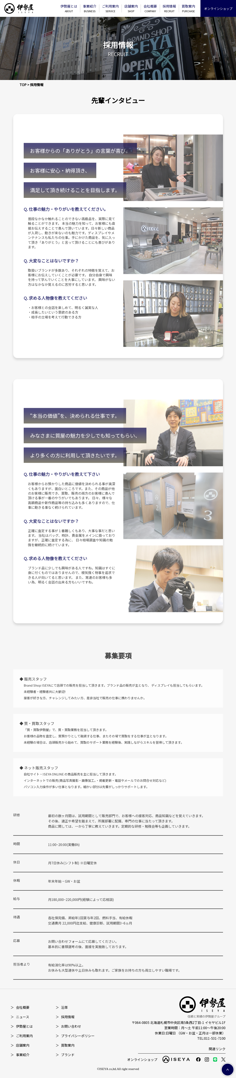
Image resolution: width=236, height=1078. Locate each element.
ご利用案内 (21, 1035)
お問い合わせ (68, 1026)
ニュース (19, 1016)
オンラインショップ (218, 8)
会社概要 (150, 8)
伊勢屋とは (68, 8)
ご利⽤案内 (110, 8)
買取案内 (188, 8)
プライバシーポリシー (75, 1035)
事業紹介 (89, 8)
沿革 (62, 1007)
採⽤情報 (169, 8)
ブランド (65, 1054)
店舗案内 (131, 8)
